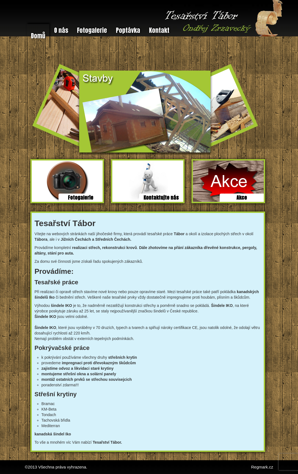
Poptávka (128, 30)
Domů (38, 35)
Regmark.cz (262, 467)
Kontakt (159, 30)
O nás (61, 30)
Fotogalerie (92, 30)
